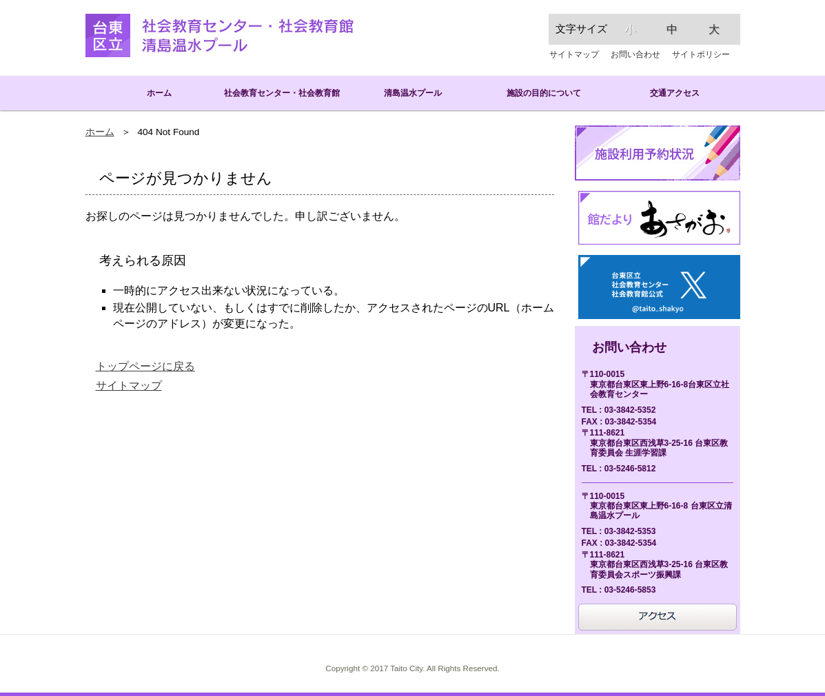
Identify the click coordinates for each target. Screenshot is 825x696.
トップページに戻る (145, 366)
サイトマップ (574, 54)
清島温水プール (413, 93)
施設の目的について (544, 93)
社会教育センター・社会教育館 (282, 93)
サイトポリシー (701, 54)
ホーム (151, 93)
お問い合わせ (635, 54)
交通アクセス (675, 93)
